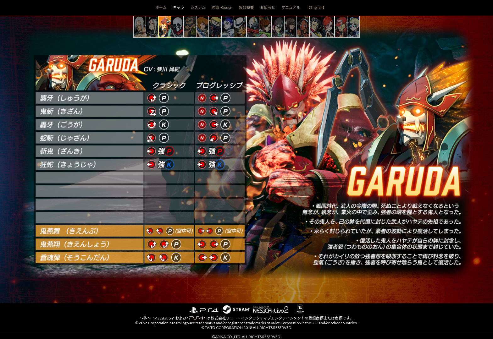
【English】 (316, 7)
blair (227, 27)
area (353, 27)
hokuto (290, 27)
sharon (328, 27)
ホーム (161, 7)
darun (190, 27)
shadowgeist (252, 27)
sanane (265, 27)
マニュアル (290, 7)
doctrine (215, 27)
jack (240, 27)
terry (341, 27)
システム (198, 7)
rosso (315, 27)
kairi (139, 27)
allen (202, 27)
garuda (164, 27)
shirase (152, 27)
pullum (303, 27)
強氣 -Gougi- (222, 7)
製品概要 (246, 7)
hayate (278, 27)
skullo (177, 27)
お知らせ (267, 7)
